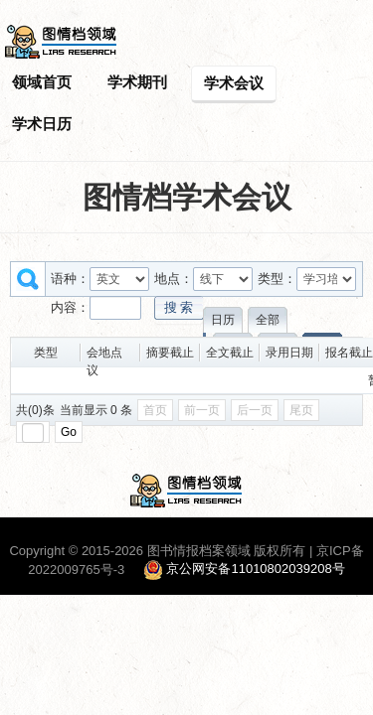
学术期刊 (137, 81)
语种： (70, 278)
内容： (70, 307)
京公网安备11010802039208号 (255, 569)
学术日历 (42, 123)
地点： (173, 278)
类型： (277, 278)
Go (69, 432)
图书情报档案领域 (199, 550)
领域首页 (42, 81)
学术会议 (234, 82)
